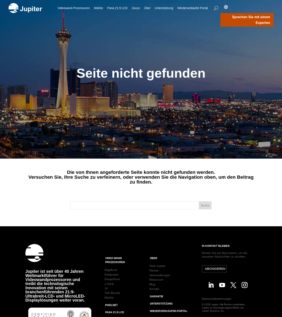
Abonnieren (217, 268)
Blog (152, 294)
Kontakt (154, 299)
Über (147, 8)
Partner (154, 280)
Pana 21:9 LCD (117, 8)
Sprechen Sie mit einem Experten (251, 20)
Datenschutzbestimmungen (218, 298)
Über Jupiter (157, 276)
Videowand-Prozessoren (74, 8)
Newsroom (156, 289)
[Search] (216, 8)
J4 (106, 298)
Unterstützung (164, 8)
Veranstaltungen (159, 285)
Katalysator (112, 284)
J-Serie (109, 293)
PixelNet (111, 315)
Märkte (98, 8)
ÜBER (153, 268)
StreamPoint (112, 289)
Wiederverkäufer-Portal (192, 8)
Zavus (136, 8)
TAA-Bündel (112, 303)
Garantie (156, 306)
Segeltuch (111, 280)
